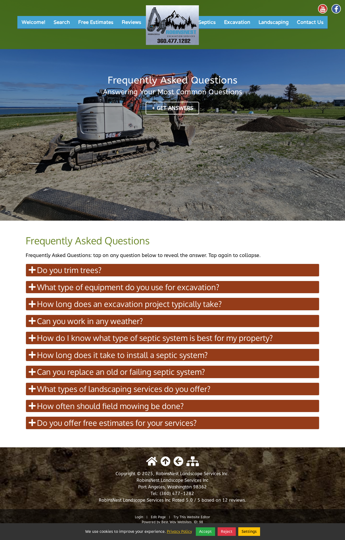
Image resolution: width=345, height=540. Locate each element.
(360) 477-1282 (177, 493)
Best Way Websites (176, 522)
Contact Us (310, 22)
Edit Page (159, 517)
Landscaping (273, 22)
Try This (179, 517)
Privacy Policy (179, 531)
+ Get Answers (172, 108)
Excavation (237, 22)
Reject (226, 531)
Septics (207, 22)
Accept (205, 531)
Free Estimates (95, 22)
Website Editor (198, 517)
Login (139, 517)
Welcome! (33, 22)
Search (62, 22)
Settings (249, 531)
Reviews (131, 22)
